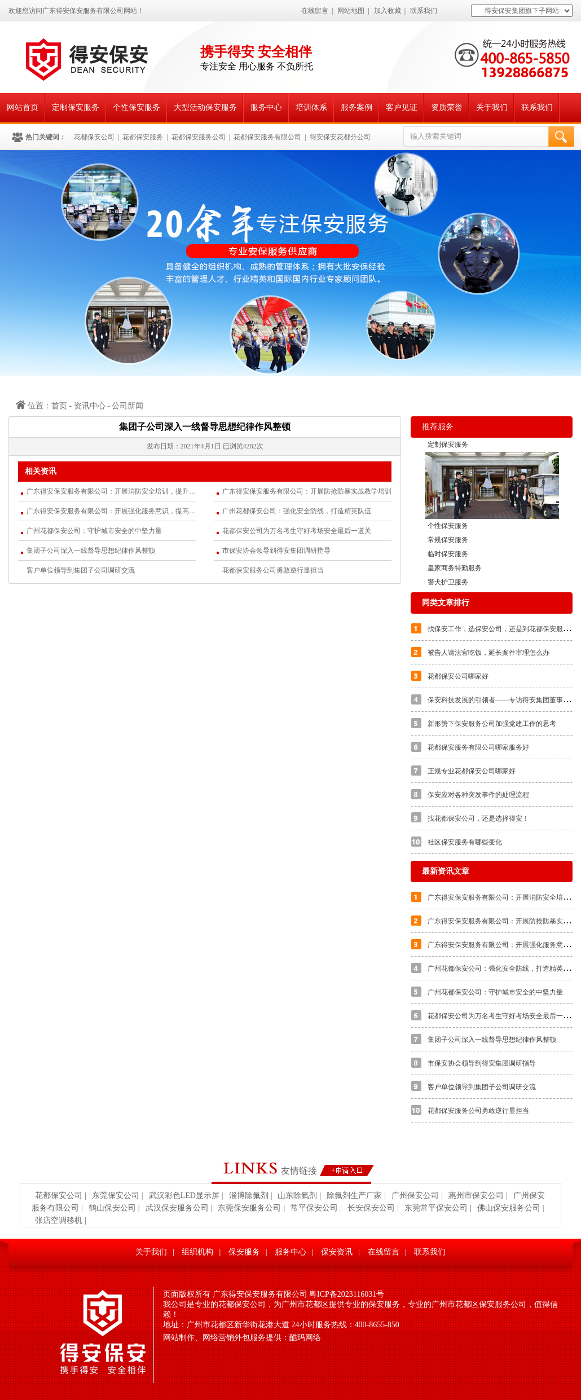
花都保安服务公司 (198, 137)
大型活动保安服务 (205, 107)
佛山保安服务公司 (508, 1208)
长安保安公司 (371, 1208)
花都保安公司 (94, 137)
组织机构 (197, 1252)
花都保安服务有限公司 (267, 137)
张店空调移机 (58, 1220)
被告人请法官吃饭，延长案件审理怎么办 (488, 653)
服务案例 (356, 107)
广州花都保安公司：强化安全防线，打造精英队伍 (296, 511)
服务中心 (266, 107)
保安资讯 (337, 1252)
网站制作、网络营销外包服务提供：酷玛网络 (242, 1337)
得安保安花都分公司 (340, 137)
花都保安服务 (142, 137)
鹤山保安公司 (112, 1208)
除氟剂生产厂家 (354, 1195)
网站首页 (22, 107)
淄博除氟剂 (249, 1195)
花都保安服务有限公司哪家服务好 (478, 747)
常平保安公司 (314, 1208)
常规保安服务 (448, 540)
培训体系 (311, 107)
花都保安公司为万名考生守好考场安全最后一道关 (296, 531)
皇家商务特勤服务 (455, 568)
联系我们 (423, 11)
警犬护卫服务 (448, 582)
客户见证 (401, 107)
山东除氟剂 (297, 1195)
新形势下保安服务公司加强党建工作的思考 (492, 724)
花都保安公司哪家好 (458, 676)
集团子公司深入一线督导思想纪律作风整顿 (91, 550)
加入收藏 (387, 11)
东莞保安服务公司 (249, 1208)
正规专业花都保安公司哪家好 (472, 771)
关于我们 (492, 107)
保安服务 (244, 1252)
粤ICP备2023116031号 (346, 1294)
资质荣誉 (447, 107)
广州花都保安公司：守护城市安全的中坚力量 (94, 531)
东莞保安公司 (115, 1195)
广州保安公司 (415, 1195)
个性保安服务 (136, 107)
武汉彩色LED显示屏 (184, 1195)
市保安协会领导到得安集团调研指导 (276, 550)
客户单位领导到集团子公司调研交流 (81, 570)
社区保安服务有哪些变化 (465, 842)
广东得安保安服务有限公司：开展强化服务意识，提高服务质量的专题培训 (111, 511)
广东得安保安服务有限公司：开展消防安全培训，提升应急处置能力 (111, 491)
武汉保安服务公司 (177, 1208)
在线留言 (314, 11)
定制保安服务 (75, 107)
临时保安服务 (448, 554)
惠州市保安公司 (476, 1195)
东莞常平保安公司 (436, 1208)
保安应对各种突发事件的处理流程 (478, 795)
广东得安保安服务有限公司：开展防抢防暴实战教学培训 (306, 491)
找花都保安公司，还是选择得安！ (478, 818)
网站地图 (350, 11)
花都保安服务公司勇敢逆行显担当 (273, 570)
